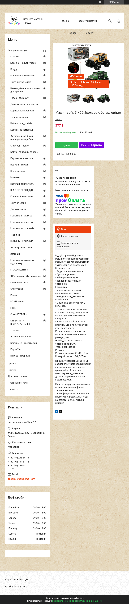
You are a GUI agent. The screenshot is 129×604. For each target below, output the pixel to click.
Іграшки (14, 56)
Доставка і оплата (81, 45)
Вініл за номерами (20, 355)
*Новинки (15, 234)
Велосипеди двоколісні (22, 75)
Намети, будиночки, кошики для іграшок (25, 90)
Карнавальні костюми (22, 110)
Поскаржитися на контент (64, 601)
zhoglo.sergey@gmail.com (21, 479)
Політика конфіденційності (89, 601)
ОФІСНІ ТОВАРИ (18, 314)
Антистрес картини (20, 336)
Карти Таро (16, 349)
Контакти (89, 33)
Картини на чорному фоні (23, 343)
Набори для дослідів (21, 123)
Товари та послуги (87, 21)
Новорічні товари (19, 164)
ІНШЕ (13, 308)
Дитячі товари (18, 203)
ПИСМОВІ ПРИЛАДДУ (22, 241)
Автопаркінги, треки (21, 247)
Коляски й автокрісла (21, 196)
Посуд (13, 69)
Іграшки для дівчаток (21, 222)
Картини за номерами (22, 129)
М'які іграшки (17, 301)
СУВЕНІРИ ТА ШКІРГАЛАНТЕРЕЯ (20, 322)
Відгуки (12, 370)
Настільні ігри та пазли (22, 184)
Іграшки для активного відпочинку (22, 262)
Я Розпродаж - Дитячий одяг (25, 276)
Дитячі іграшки (18, 209)
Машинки (15, 177)
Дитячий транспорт (20, 82)
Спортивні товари (19, 145)
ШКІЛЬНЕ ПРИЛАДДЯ (21, 190)
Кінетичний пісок (19, 282)
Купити (66, 145)
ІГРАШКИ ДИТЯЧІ (19, 269)
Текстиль (15, 330)
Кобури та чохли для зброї (24, 152)
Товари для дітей (19, 117)
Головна (65, 21)
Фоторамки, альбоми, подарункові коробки (21, 138)
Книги (13, 295)
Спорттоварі (16, 289)
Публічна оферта (17, 586)
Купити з (91, 145)
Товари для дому (19, 98)
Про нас (72, 33)
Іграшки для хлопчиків (22, 228)
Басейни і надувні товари (23, 63)
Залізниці (15, 254)
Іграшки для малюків (21, 215)
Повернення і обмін (18, 382)
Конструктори (17, 171)
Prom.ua (80, 598)
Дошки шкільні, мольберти (24, 104)
